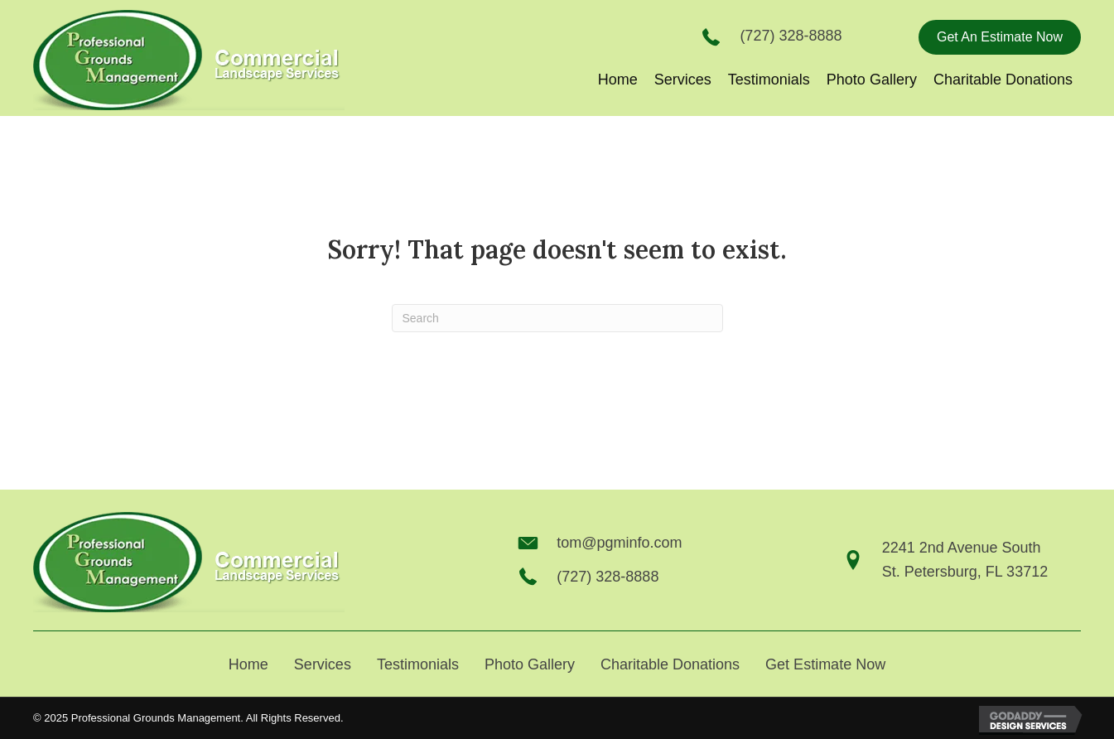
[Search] (557, 318)
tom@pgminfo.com (619, 542)
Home (248, 664)
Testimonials (418, 664)
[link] (618, 80)
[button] (1000, 37)
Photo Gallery (530, 664)
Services (322, 664)
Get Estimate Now (825, 664)
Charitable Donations (670, 664)
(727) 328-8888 (791, 35)
